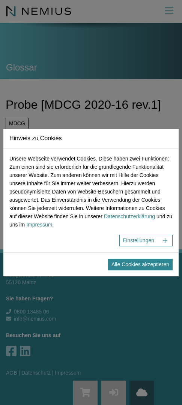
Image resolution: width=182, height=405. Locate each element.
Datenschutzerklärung (129, 216)
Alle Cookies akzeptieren (140, 264)
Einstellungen (138, 240)
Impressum (39, 225)
